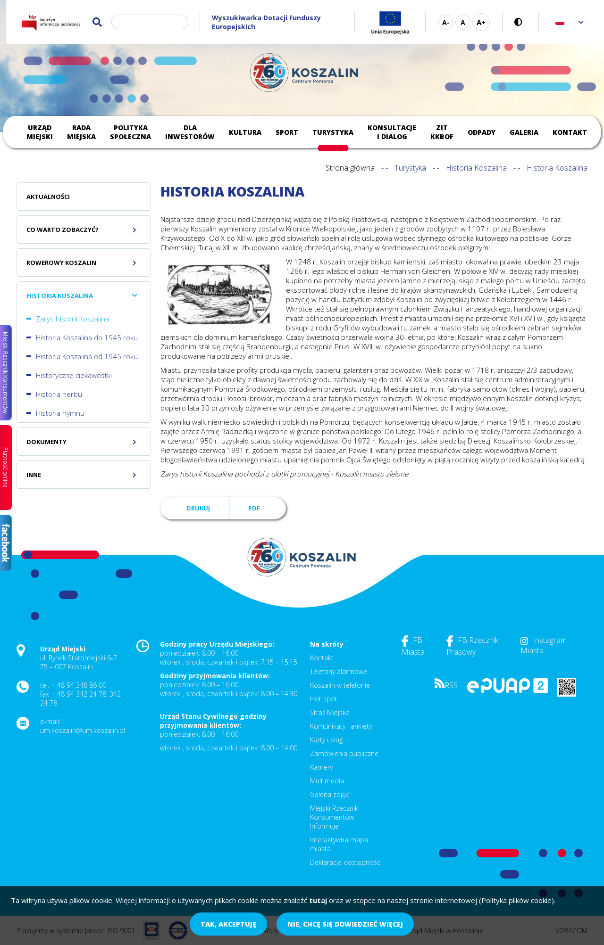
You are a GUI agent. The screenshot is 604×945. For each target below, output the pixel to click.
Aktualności (48, 196)
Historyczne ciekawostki (74, 375)
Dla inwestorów (190, 132)
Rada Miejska (81, 132)
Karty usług (326, 739)
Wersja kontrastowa (520, 22)
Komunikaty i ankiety (341, 726)
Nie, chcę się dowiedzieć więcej (345, 924)
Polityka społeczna (130, 132)
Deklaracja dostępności (346, 862)
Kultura (245, 132)
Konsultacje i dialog (392, 132)
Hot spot (323, 698)
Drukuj (198, 508)
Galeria (524, 132)
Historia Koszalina (476, 168)
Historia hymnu (60, 413)
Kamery (321, 767)
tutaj (318, 900)
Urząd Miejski (39, 132)
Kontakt (570, 132)
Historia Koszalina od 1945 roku (87, 356)
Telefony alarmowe (338, 671)
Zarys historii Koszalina (72, 318)
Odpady (481, 132)
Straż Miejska (330, 712)
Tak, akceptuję (228, 924)
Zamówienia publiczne (344, 753)
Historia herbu (59, 394)
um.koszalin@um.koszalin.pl (82, 730)
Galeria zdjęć (329, 794)
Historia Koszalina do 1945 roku (87, 337)
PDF (254, 508)
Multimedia (327, 780)
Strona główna (350, 168)
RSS (446, 685)
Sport (287, 132)
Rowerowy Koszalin (61, 262)
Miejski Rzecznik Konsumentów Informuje (334, 817)
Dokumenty (46, 441)
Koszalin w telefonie (340, 685)
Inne (33, 474)
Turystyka (332, 132)
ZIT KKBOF (441, 132)
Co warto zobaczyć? (62, 229)
